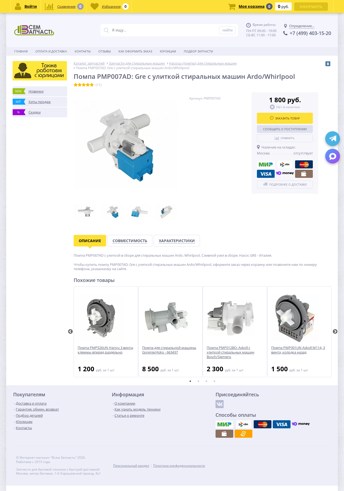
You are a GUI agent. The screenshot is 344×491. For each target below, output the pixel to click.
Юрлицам (168, 51)
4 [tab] (214, 381)
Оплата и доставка (51, 51)
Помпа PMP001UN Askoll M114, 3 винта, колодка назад (298, 350)
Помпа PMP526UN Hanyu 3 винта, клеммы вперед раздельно (106, 350)
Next (335, 331)
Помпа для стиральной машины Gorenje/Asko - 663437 (169, 350)
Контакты (83, 51)
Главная (21, 51)
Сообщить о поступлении (285, 129)
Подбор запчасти (198, 51)
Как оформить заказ (135, 51)
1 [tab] (190, 381)
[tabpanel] (106, 331)
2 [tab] (198, 381)
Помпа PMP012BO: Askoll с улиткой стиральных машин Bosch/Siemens (230, 352)
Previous (70, 331)
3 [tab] (206, 381)
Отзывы (104, 51)
